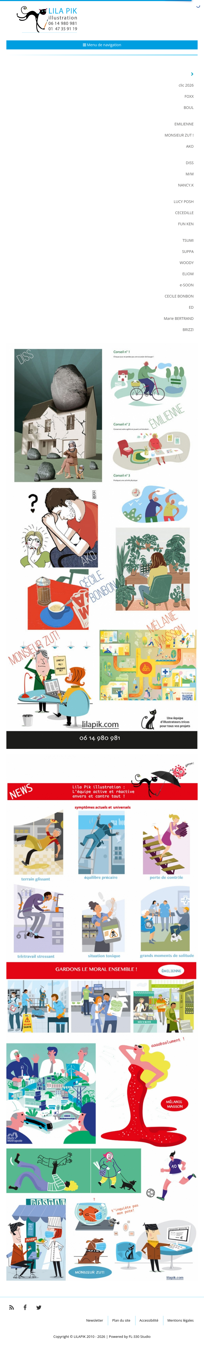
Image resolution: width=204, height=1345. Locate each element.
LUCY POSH (184, 201)
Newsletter (94, 1320)
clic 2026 (186, 85)
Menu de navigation (102, 44)
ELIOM (188, 273)
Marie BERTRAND (179, 318)
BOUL (189, 107)
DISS (190, 162)
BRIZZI (188, 329)
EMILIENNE (184, 123)
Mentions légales (180, 1320)
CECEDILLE (184, 212)
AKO (190, 146)
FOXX (189, 96)
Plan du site (121, 1320)
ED (191, 307)
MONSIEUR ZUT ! (179, 135)
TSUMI (188, 240)
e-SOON (187, 284)
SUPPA (188, 251)
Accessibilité (148, 1320)
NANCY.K (186, 185)
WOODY (187, 262)
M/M (190, 173)
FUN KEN (186, 223)
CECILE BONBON (179, 296)
